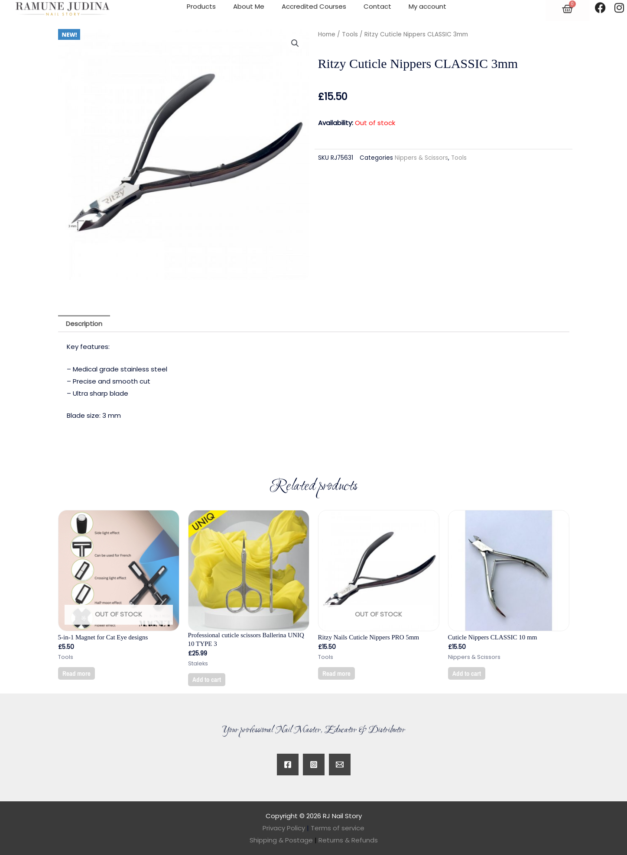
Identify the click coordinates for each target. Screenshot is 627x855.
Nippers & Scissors (421, 158)
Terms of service (337, 827)
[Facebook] (288, 764)
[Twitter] (340, 764)
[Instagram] (314, 764)
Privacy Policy (284, 827)
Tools (350, 34)
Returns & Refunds (348, 840)
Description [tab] (84, 323)
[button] (295, 43)
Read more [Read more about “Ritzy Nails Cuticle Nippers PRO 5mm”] (336, 673)
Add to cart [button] (206, 679)
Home (326, 34)
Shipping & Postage (284, 840)
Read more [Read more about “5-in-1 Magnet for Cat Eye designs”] (76, 673)
